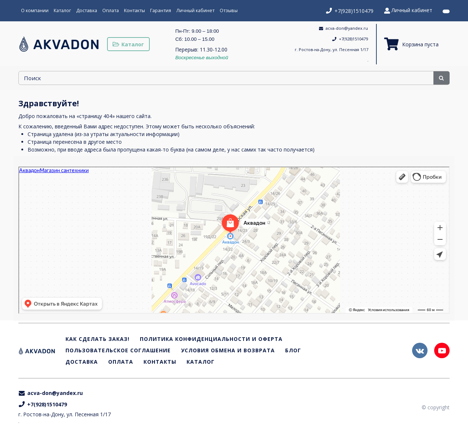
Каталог (62, 10)
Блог (293, 351)
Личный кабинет (195, 10)
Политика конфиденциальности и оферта (211, 339)
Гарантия (160, 10)
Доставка (86, 10)
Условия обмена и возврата (228, 351)
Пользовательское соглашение (118, 351)
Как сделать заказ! (97, 339)
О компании (35, 10)
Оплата (110, 10)
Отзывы (229, 10)
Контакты (134, 10)
